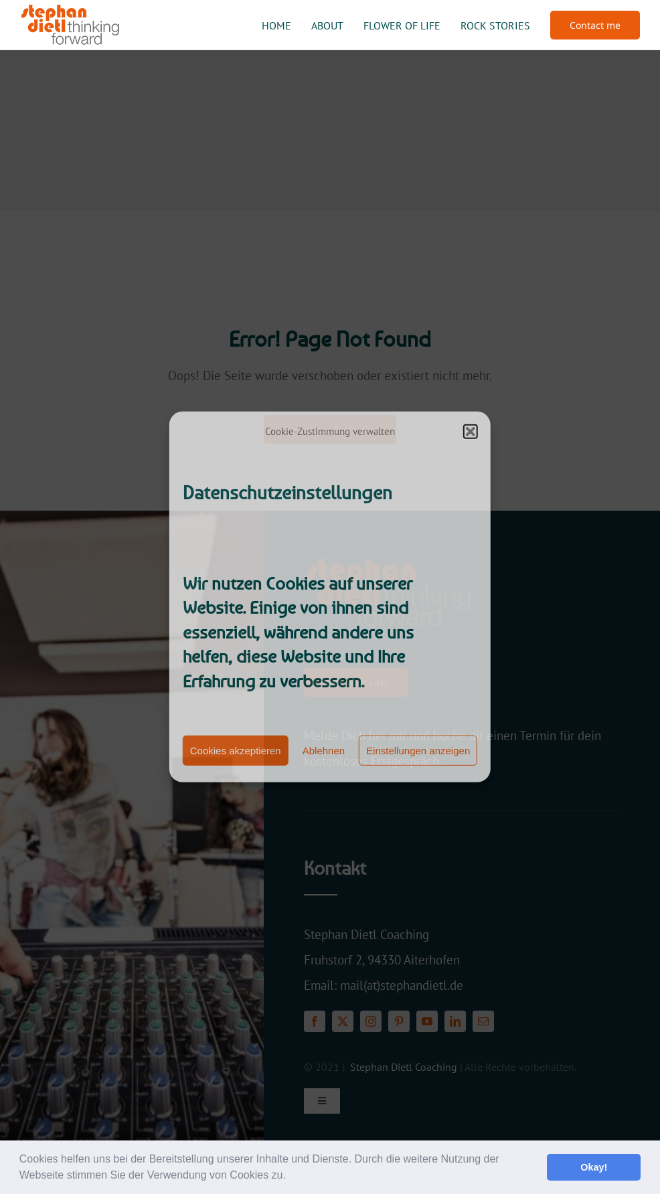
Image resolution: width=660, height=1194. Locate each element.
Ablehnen (324, 750)
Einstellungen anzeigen (418, 750)
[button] (290, 1177)
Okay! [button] (593, 1167)
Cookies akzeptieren (235, 750)
